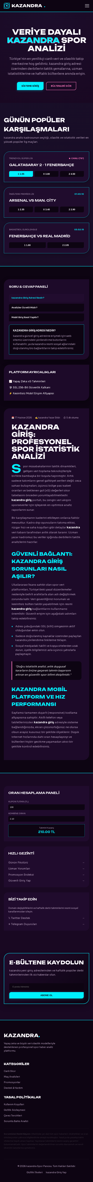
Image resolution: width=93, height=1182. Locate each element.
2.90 (72, 209)
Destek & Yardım (13, 1087)
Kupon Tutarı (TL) (18, 801)
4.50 (72, 174)
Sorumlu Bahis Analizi (16, 1121)
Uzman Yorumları (46, 869)
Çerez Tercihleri (13, 1115)
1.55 (21, 174)
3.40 (46, 209)
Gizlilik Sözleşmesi (14, 1110)
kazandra (24, 6)
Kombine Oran (16, 813)
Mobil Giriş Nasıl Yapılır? (25, 317)
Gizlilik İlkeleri (35, 1172)
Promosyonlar (12, 1082)
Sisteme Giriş (30, 85)
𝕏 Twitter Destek (46, 918)
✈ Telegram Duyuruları (46, 924)
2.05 (65, 245)
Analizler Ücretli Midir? (24, 307)
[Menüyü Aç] (87, 5)
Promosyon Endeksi (46, 875)
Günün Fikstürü (46, 863)
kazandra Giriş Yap (56, 1172)
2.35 (21, 209)
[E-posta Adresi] (46, 986)
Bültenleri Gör (61, 85)
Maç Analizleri (12, 1076)
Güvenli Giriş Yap (46, 881)
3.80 (46, 174)
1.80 (27, 245)
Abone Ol (46, 995)
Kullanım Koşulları (14, 1104)
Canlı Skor (10, 1071)
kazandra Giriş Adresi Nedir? (28, 298)
